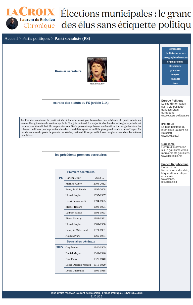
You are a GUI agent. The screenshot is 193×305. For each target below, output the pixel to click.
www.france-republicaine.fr (169, 180)
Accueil (11, 38)
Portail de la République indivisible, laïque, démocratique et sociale (175, 172)
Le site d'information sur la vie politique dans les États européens (173, 108)
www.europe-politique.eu (175, 115)
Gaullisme (168, 143)
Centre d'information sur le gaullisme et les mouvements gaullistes (175, 150)
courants (175, 78)
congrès (175, 74)
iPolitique (167, 123)
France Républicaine (174, 164)
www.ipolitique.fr (170, 135)
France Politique (112, 293)
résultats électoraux (175, 53)
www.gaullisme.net (171, 156)
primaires (175, 70)
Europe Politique (172, 100)
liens (175, 83)
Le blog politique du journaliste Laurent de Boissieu (174, 129)
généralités (175, 48)
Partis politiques (36, 38)
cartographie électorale (175, 57)
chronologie (175, 66)
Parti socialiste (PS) (72, 38)
